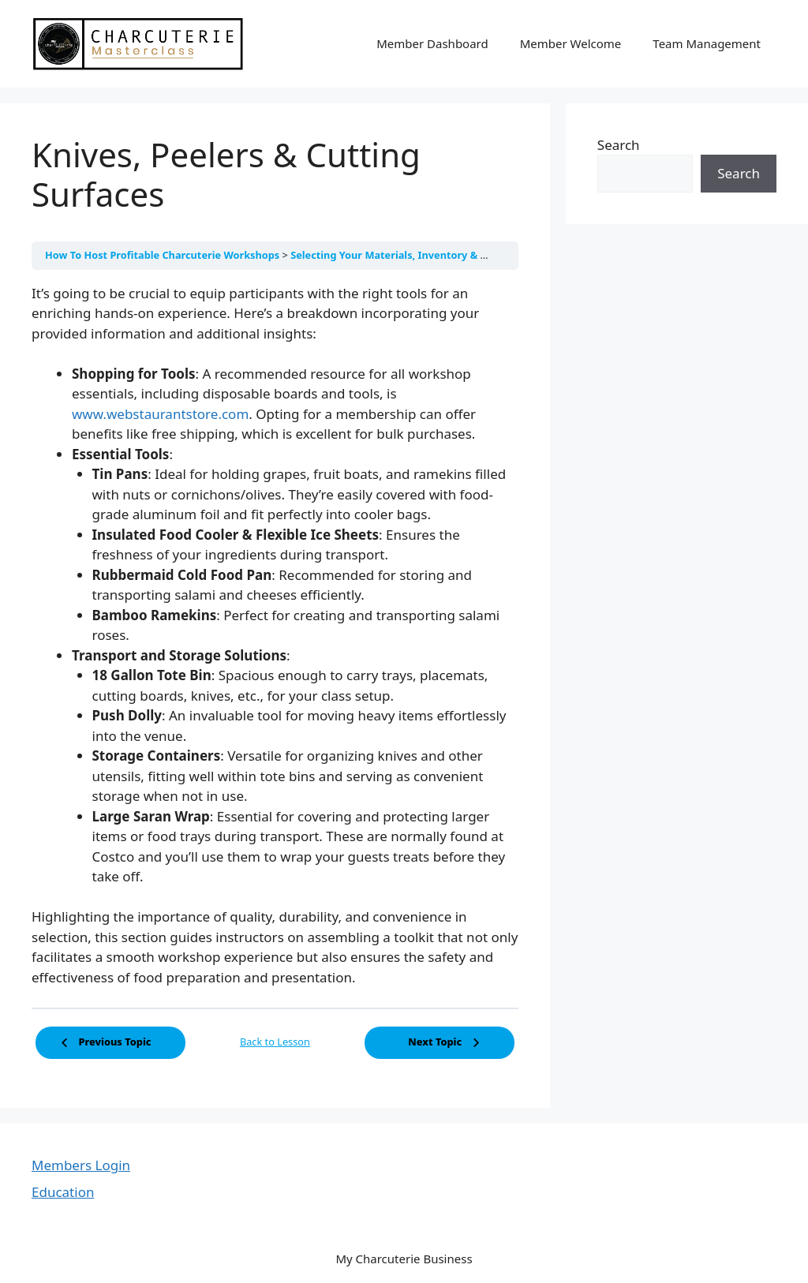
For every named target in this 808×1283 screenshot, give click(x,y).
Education (63, 1192)
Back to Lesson (275, 1041)
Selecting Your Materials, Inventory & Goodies (406, 255)
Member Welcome (571, 43)
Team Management (707, 43)
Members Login (81, 1165)
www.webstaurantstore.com (160, 414)
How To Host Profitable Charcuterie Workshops (163, 255)
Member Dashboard (432, 43)
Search (618, 145)
